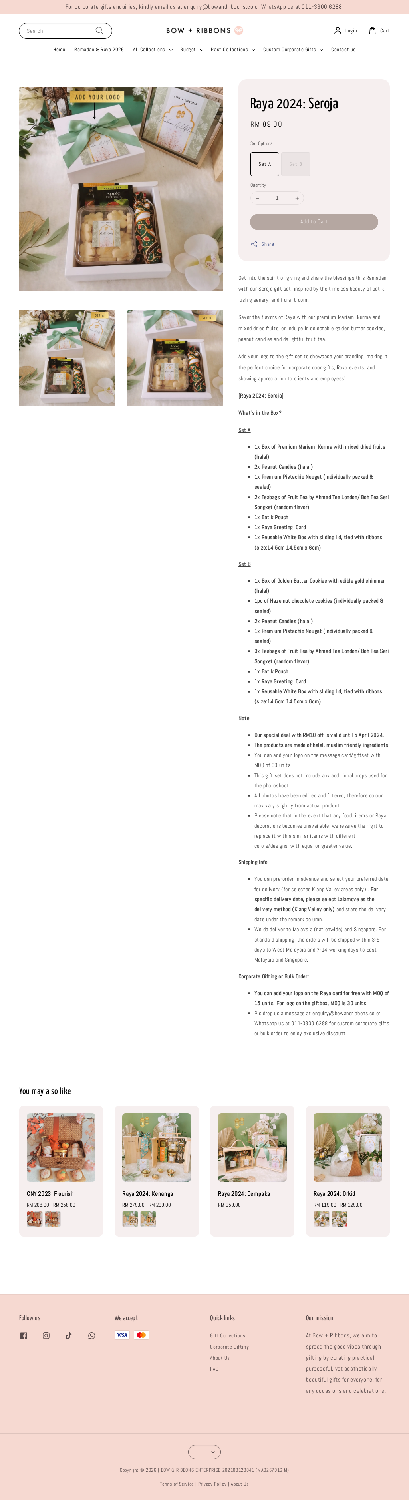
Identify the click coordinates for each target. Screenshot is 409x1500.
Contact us (343, 49)
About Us (220, 1358)
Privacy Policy (212, 1484)
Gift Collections (227, 1335)
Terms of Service (177, 1484)
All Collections (149, 49)
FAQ (214, 1368)
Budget (188, 49)
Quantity (258, 185)
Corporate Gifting (229, 1346)
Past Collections (229, 49)
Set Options (261, 143)
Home (59, 49)
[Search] (99, 30)
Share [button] (262, 244)
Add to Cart (314, 221)
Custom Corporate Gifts (289, 49)
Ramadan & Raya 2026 (99, 49)
